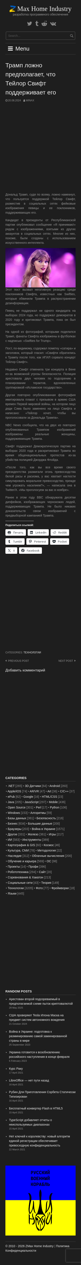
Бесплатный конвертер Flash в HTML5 (36, 1108)
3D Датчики (33, 786)
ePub (11, 796)
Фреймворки (60, 888)
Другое (12, 834)
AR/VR (34, 791)
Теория (46, 882)
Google (28, 796)
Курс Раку (16, 1068)
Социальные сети (20, 882)
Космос (49, 845)
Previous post (18, 660)
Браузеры (15, 829)
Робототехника (18, 872)
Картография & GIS (21, 845)
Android (54, 786)
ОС (49, 861)
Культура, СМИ (18, 850)
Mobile (53, 802)
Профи (33, 866)
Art (49, 791)
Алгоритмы (38, 813)
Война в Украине (43, 829)
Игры (52, 834)
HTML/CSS (49, 796)
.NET (11, 786)
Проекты (14, 866)
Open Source (17, 807)
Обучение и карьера (22, 861)
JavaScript (31, 802)
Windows (14, 813)
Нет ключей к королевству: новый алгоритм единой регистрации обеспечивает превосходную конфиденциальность (39, 1141)
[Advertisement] (40, 147)
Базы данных (17, 818)
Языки (12, 893)
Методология (47, 850)
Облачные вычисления (48, 856)
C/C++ (64, 791)
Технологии (32, 652)
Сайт (42, 872)
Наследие (15, 856)
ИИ (10, 839)
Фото (39, 888)
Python (54, 807)
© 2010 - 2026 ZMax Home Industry (29, 1246)
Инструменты (31, 839)
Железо (33, 834)
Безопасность (46, 818)
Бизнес (13, 823)
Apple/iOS (14, 791)
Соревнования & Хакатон (25, 877)
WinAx (30, 100)
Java (11, 802)
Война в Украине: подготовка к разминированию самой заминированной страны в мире (38, 1036)
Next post (66, 660)
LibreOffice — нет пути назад (29, 1080)
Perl (38, 807)
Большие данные (40, 823)
